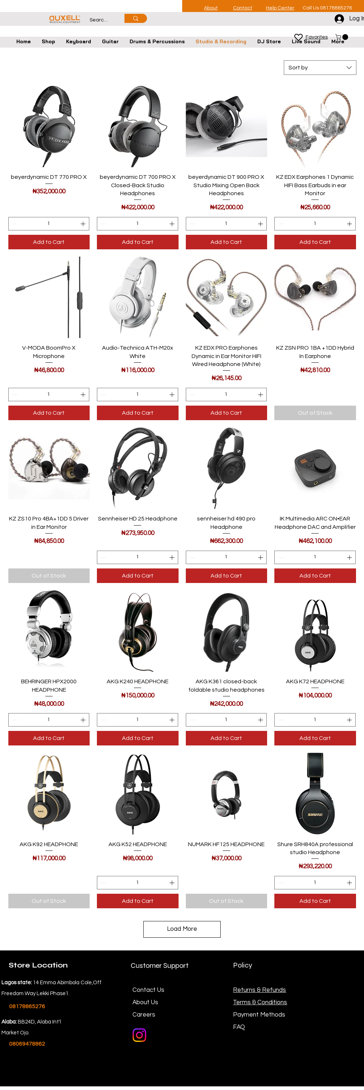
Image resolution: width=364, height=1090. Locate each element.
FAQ (239, 1027)
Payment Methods (260, 1014)
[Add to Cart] (49, 242)
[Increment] (83, 223)
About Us (145, 1002)
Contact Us (148, 990)
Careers (143, 1014)
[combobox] (320, 67)
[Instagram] (139, 1035)
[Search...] (99, 20)
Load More (182, 929)
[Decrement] (14, 223)
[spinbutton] (49, 223)
